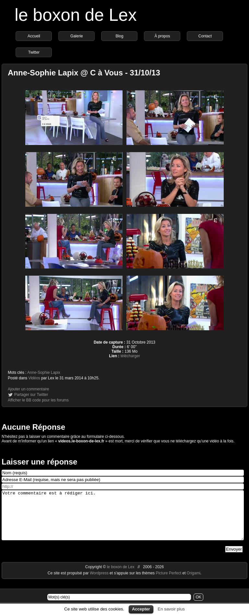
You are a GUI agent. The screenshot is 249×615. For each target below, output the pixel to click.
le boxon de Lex (76, 14)
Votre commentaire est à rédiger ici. (123, 520)
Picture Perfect (168, 583)
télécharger (130, 356)
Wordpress (100, 583)
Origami (193, 583)
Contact (205, 36)
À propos (162, 36)
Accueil (34, 36)
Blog (119, 36)
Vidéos (34, 378)
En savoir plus (171, 609)
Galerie (76, 36)
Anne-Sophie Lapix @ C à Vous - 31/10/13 (84, 72)
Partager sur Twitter (31, 394)
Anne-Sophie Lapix (43, 372)
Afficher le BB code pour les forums (38, 400)
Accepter (141, 609)
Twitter (34, 52)
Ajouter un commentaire (28, 389)
